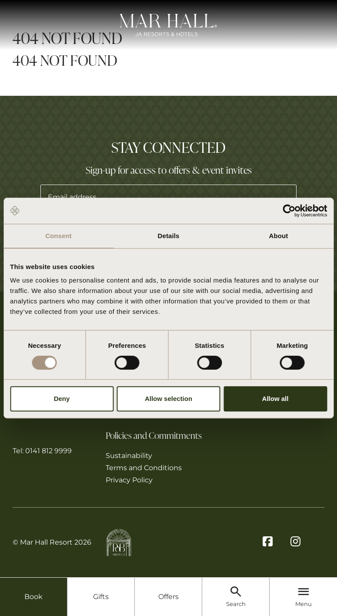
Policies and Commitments (154, 434)
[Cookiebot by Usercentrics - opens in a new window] (289, 210)
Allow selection (168, 398)
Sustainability (129, 455)
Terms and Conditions (144, 468)
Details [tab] (169, 235)
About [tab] (278, 235)
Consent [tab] (58, 235)
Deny (62, 398)
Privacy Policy (129, 480)
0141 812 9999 (48, 451)
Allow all (275, 398)
